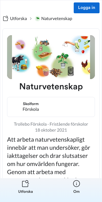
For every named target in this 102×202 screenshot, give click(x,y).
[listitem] (25, 190)
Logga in (86, 8)
